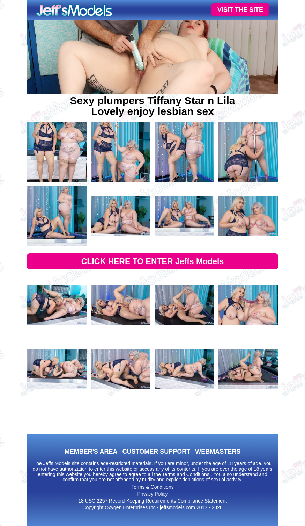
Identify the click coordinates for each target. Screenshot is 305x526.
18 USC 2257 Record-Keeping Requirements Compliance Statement (152, 501)
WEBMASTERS (217, 451)
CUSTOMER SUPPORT (156, 451)
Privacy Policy (152, 494)
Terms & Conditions (152, 487)
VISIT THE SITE (240, 9)
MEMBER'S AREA (91, 451)
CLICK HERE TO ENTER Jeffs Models (152, 261)
